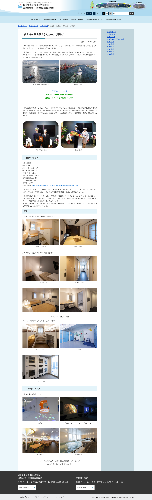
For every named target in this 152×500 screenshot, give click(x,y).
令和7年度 (110, 54)
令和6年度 (110, 51)
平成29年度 (111, 34)
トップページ (22, 26)
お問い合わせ (24, 497)
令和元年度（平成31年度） (116, 39)
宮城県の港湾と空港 (49, 19)
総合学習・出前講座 (77, 19)
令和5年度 (110, 49)
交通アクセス (24, 487)
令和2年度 (110, 42)
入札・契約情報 (63, 19)
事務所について (36, 19)
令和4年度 (110, 47)
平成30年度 (44, 26)
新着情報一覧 (33, 26)
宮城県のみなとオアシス (94, 19)
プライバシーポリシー (42, 497)
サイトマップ (59, 497)
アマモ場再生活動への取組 (112, 19)
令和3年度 (110, 44)
